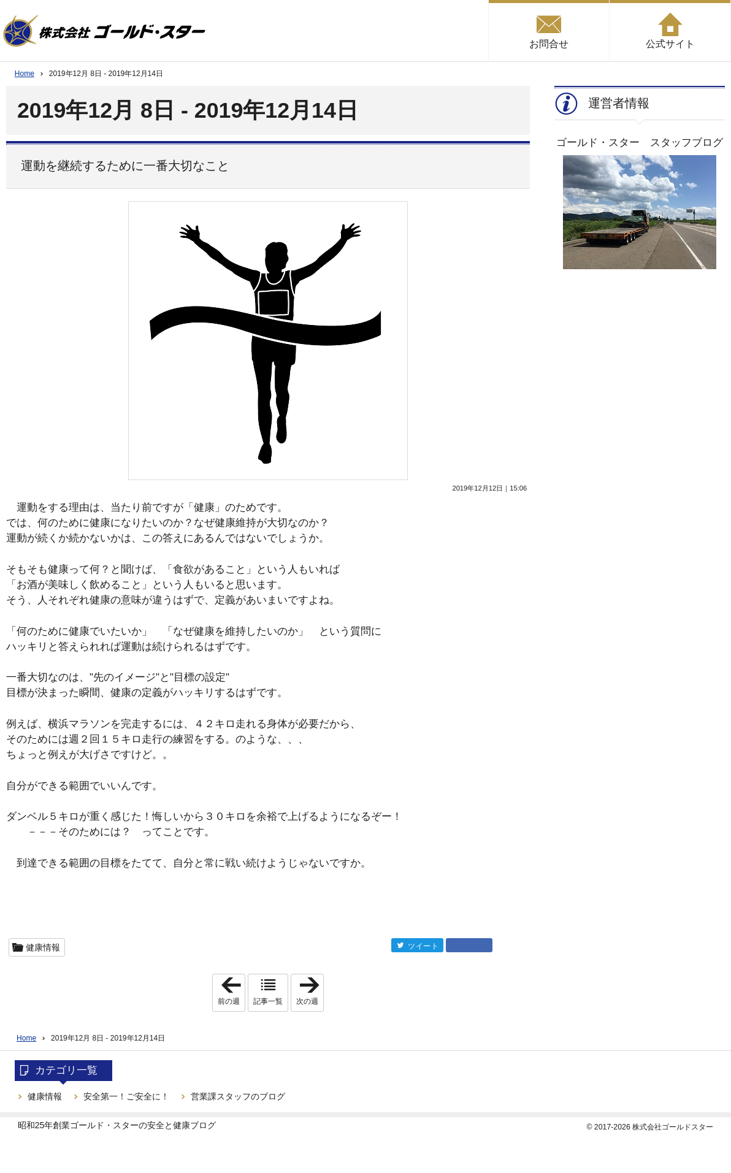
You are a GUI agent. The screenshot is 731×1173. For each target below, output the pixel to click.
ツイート (423, 945)
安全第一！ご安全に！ (126, 1096)
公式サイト (670, 44)
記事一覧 (268, 1001)
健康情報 (43, 947)
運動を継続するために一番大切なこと (125, 165)
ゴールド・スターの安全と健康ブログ (143, 1125)
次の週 (309, 992)
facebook (469, 945)
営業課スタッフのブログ (238, 1096)
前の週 (231, 992)
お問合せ (548, 44)
